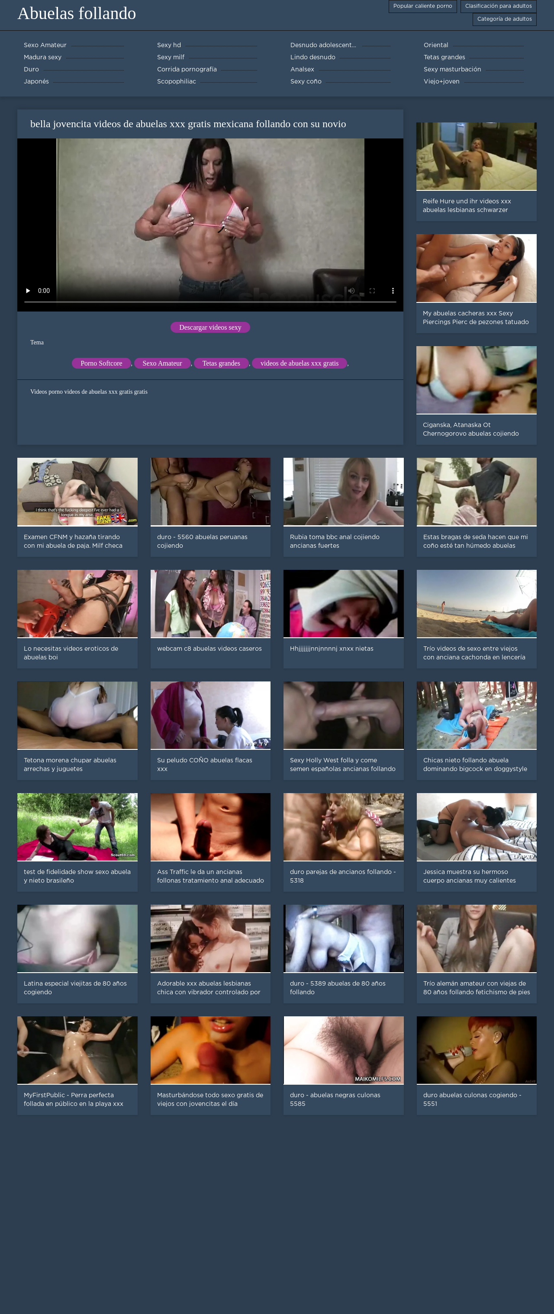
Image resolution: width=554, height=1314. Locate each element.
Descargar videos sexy (210, 327)
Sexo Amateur (162, 363)
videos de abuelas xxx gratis (299, 363)
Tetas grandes (221, 363)
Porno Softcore (101, 363)
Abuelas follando (76, 13)
